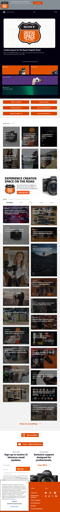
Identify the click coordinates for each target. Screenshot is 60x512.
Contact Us (34, 493)
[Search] (34, 12)
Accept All (14, 501)
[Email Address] (8, 465)
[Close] (27, 482)
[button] (55, 12)
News (33, 506)
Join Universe (35, 503)
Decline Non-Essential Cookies (14, 503)
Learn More (38, 3)
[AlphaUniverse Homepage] (8, 12)
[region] (14, 495)
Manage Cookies (14, 506)
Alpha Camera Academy (35, 496)
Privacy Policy (17, 477)
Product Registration (37, 508)
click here (21, 478)
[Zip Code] (8, 469)
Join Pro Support (35, 500)
